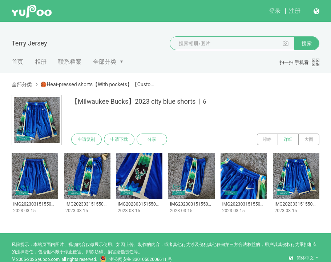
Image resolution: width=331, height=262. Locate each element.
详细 (288, 139)
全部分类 (104, 61)
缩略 (267, 139)
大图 (308, 139)
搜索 (307, 43)
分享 (152, 139)
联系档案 (69, 61)
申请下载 (119, 139)
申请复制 (86, 139)
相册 (41, 61)
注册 (294, 10)
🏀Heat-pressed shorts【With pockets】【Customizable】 (98, 84)
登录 (274, 10)
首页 (17, 61)
